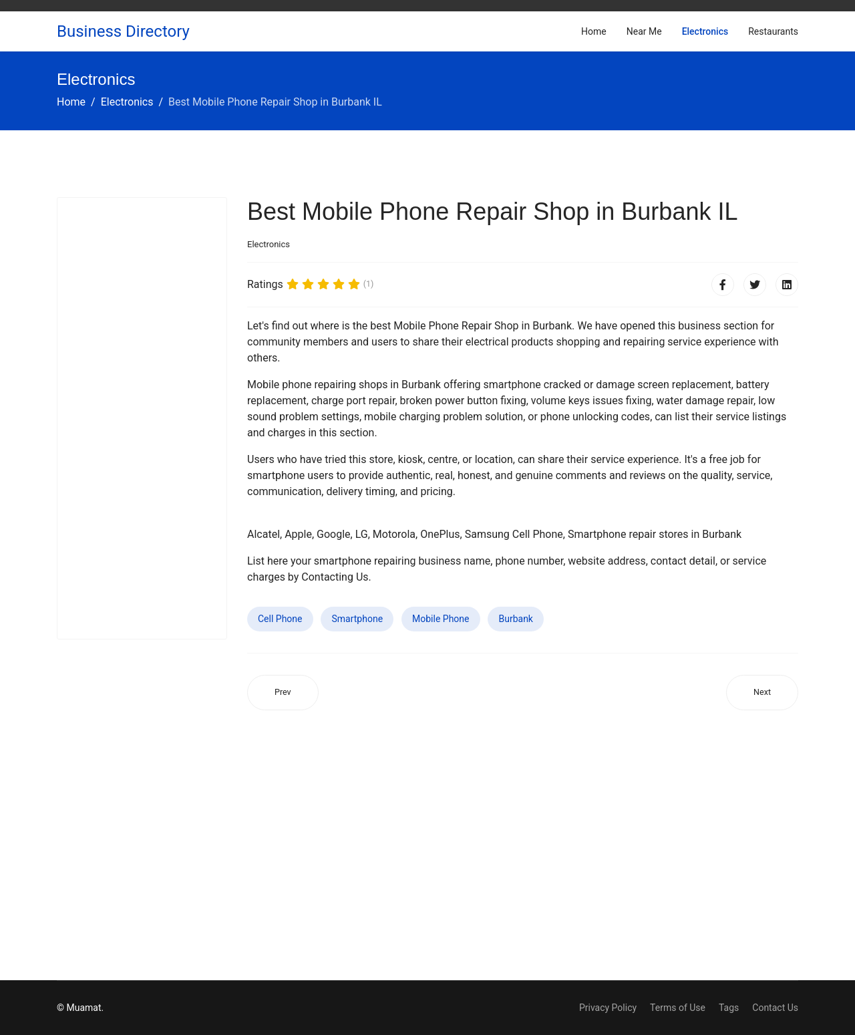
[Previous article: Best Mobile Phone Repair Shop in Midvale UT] (283, 692)
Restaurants (773, 31)
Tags (729, 1007)
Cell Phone (280, 618)
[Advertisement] (141, 418)
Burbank (515, 618)
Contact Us (775, 1007)
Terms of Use (677, 1007)
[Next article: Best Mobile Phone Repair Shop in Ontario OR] (762, 692)
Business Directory (123, 31)
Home (594, 31)
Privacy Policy (608, 1007)
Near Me (644, 31)
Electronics (705, 31)
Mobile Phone (440, 618)
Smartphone (357, 618)
